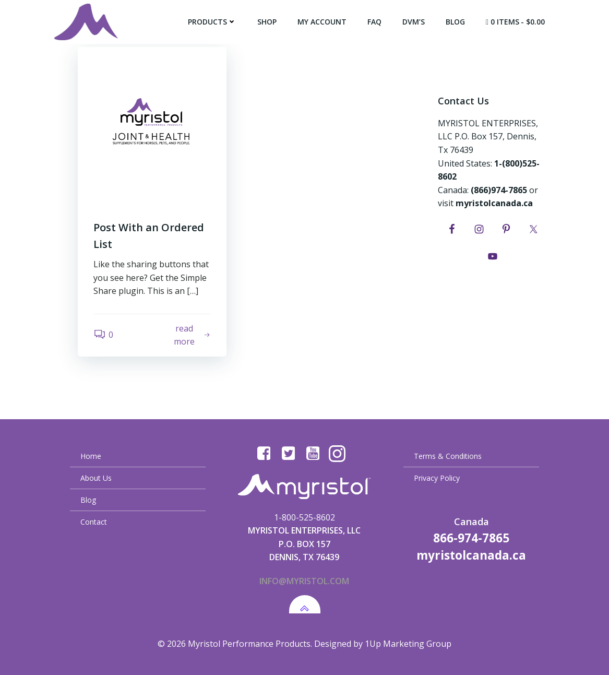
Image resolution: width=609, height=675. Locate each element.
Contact (93, 522)
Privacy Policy (437, 478)
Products (212, 22)
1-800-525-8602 (304, 517)
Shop (267, 22)
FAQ (374, 22)
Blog (455, 22)
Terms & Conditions (448, 456)
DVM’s (413, 22)
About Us (96, 478)
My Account (322, 22)
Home (90, 456)
